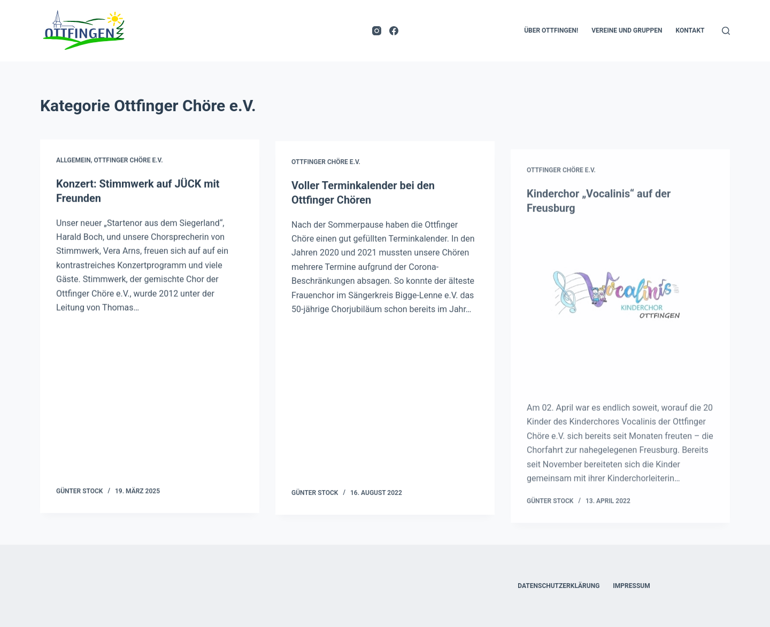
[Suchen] (726, 31)
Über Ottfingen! (551, 30)
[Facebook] (393, 30)
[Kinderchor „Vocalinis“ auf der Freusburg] (620, 327)
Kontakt (690, 30)
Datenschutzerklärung (558, 585)
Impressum (631, 585)
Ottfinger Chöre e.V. (128, 161)
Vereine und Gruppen (626, 30)
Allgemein (73, 161)
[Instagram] (376, 30)
